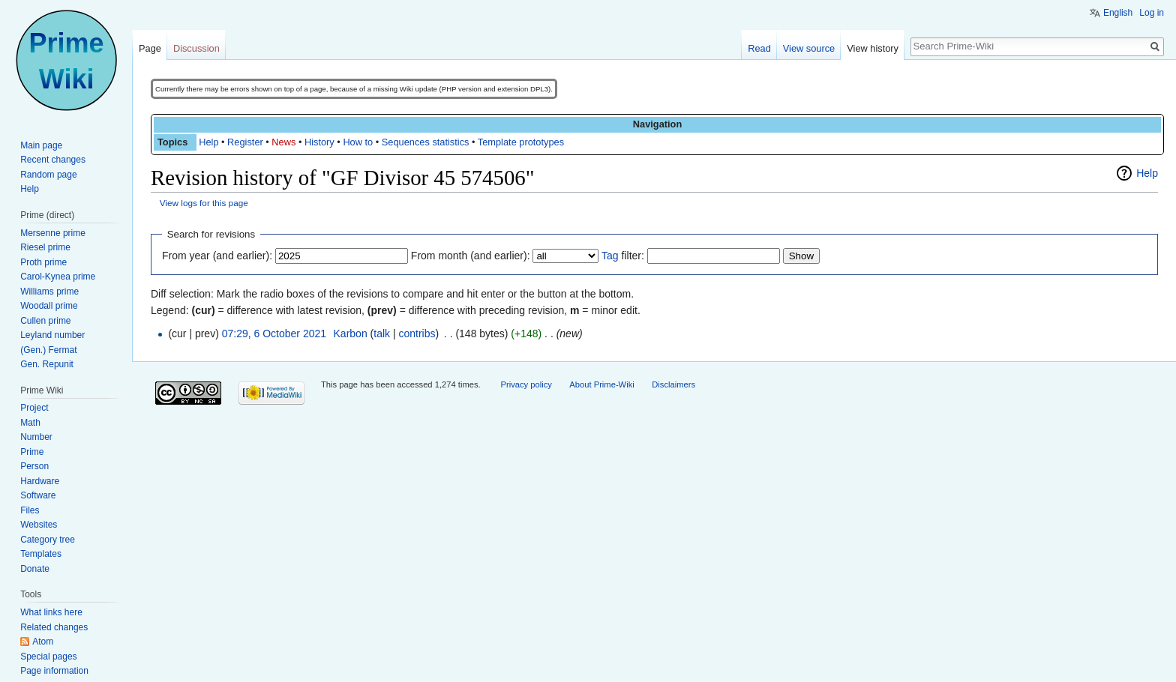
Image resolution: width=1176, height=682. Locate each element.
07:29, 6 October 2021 (274, 334)
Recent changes (53, 159)
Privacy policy (525, 384)
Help (208, 142)
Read (759, 48)
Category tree (47, 539)
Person (34, 466)
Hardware (39, 481)
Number (36, 437)
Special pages (48, 656)
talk (382, 334)
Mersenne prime (53, 233)
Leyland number (52, 335)
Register (245, 142)
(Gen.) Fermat (48, 350)
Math (30, 422)
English (1117, 12)
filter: (623, 256)
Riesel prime (45, 247)
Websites (38, 524)
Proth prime (43, 262)
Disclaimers (673, 384)
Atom (42, 641)
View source (809, 48)
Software (38, 495)
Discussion (196, 48)
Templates (41, 554)
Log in (1151, 12)
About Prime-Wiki (601, 384)
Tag (610, 256)
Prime (32, 452)
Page (150, 48)
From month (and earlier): (470, 256)
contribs (416, 334)
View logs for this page (204, 203)
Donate (35, 569)
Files (29, 510)
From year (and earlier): (217, 256)
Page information (54, 671)
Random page (48, 174)
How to (358, 142)
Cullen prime (45, 321)
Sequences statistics (426, 142)
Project (34, 407)
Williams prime (49, 291)
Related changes (54, 627)
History (319, 142)
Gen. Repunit (47, 364)
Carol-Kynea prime (57, 276)
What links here (51, 612)
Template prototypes (521, 142)
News (284, 142)
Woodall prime (48, 306)
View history (872, 48)
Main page (41, 145)
